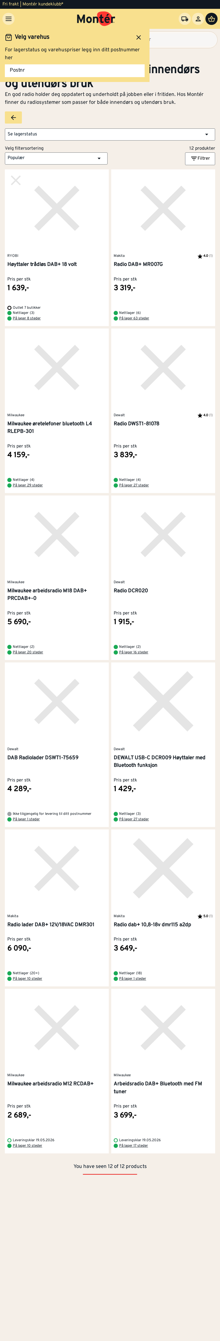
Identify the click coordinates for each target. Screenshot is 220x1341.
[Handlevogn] (211, 19)
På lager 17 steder (133, 1145)
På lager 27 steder (134, 485)
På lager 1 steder (26, 819)
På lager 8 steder (27, 318)
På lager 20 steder (28, 652)
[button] (110, 134)
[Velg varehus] (185, 19)
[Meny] (8, 19)
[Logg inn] (198, 19)
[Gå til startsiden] (96, 18)
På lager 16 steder (133, 652)
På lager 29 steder (28, 485)
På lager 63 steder (134, 318)
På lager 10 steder (27, 978)
